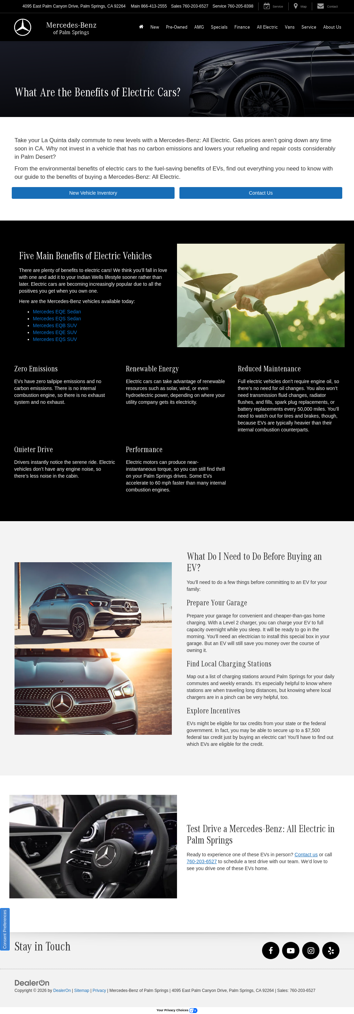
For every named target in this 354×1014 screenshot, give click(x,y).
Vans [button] (290, 27)
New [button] (154, 27)
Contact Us (261, 193)
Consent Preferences (4, 929)
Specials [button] (219, 27)
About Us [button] (332, 27)
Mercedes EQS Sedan (57, 318)
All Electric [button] (267, 27)
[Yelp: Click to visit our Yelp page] (330, 951)
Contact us (306, 854)
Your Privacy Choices (177, 1010)
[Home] (141, 27)
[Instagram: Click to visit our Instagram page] (310, 951)
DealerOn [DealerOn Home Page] (62, 990)
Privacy (99, 990)
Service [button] (308, 27)
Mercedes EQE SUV (55, 332)
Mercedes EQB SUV (55, 325)
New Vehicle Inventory (93, 193)
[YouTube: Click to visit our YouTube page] (290, 951)
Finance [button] (242, 27)
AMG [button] (199, 27)
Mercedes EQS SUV (55, 339)
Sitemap (81, 990)
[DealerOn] (32, 982)
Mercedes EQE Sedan (57, 311)
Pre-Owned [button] (176, 27)
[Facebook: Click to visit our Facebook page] (270, 951)
